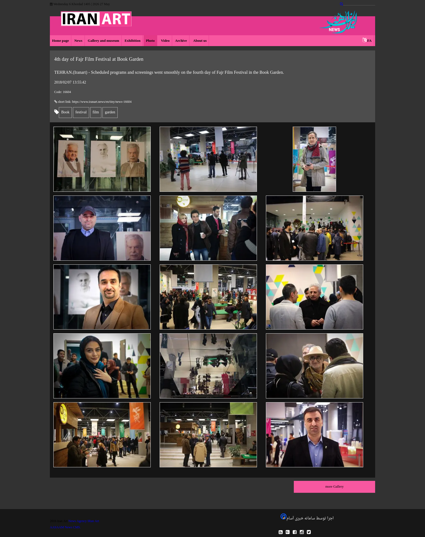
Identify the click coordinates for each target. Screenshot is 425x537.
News (78, 40)
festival (80, 112)
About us (199, 40)
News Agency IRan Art (83, 521)
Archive (181, 40)
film (96, 112)
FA (369, 40)
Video (165, 40)
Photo (150, 40)
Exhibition (133, 40)
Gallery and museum (103, 40)
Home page (60, 40)
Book (65, 112)
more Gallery (334, 487)
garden (110, 112)
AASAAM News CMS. (65, 527)
